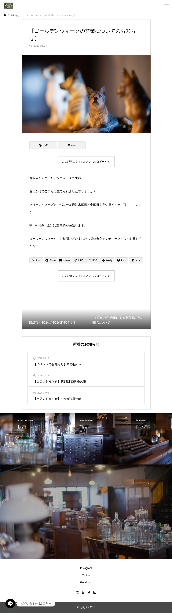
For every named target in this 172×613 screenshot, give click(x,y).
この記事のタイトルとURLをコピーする (86, 161)
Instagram (86, 568)
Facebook (86, 582)
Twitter (86, 575)
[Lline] (43, 145)
